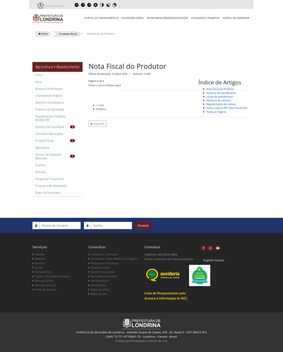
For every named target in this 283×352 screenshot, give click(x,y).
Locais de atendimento (219, 96)
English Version (213, 260)
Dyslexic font (96, 5)
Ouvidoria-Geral (132, 18)
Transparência (43, 272)
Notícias (40, 172)
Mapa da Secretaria (47, 193)
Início (38, 82)
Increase (77, 5)
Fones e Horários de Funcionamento (168, 259)
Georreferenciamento (103, 276)
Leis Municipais (99, 281)
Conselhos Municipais (49, 134)
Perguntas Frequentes (49, 179)
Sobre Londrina (99, 289)
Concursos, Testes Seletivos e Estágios (113, 259)
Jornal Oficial (98, 285)
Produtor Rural (44, 141)
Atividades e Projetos (205, 18)
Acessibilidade (53, 6)
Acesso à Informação (48, 89)
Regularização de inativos (221, 104)
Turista (38, 267)
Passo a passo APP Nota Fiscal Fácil (226, 108)
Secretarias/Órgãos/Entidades (167, 18)
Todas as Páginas (216, 112)
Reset (89, 5)
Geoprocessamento (102, 272)
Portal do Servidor (236, 18)
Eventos (40, 165)
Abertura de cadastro (218, 100)
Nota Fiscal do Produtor (220, 89)
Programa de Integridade (51, 186)
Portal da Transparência (102, 18)
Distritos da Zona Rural (49, 127)
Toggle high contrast (102, 5)
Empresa (39, 259)
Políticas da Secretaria (49, 109)
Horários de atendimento (221, 93)
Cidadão (39, 254)
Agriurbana (42, 148)
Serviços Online (43, 281)
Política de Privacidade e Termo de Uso (142, 341)
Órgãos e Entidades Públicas (51, 276)
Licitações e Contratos (104, 254)
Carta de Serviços (45, 285)
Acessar (143, 225)
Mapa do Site (98, 294)
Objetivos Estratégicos (49, 102)
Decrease (83, 5)
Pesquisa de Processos (104, 263)
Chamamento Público (48, 96)
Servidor (39, 263)
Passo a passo (97, 85)
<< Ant (100, 105)
